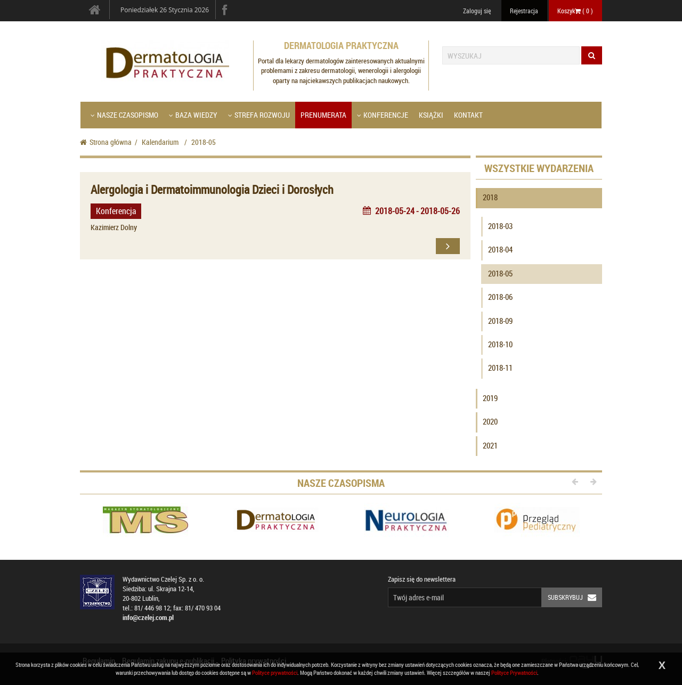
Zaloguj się (477, 10)
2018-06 (500, 296)
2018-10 (500, 344)
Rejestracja (524, 10)
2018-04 (500, 249)
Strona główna (106, 142)
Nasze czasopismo (124, 115)
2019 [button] (490, 398)
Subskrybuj (575, 597)
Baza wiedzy (193, 115)
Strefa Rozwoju (259, 115)
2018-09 (500, 320)
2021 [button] (490, 445)
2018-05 (500, 273)
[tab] (539, 199)
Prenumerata (323, 115)
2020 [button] (490, 421)
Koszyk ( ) (575, 10)
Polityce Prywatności (514, 672)
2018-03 (500, 226)
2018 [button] (490, 197)
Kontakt (468, 115)
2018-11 (500, 367)
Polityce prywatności (274, 672)
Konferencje (382, 115)
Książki (431, 115)
